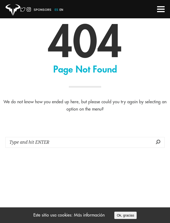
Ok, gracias (125, 215)
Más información (89, 215)
